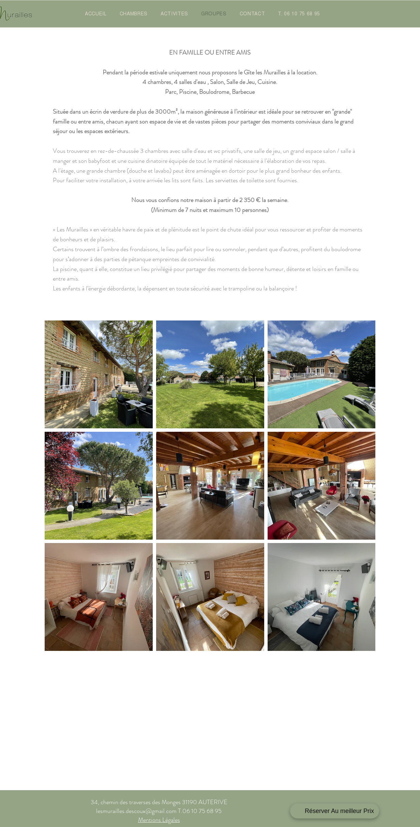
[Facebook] (296, 810)
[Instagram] (330, 810)
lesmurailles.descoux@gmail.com (136, 811)
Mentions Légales (159, 819)
